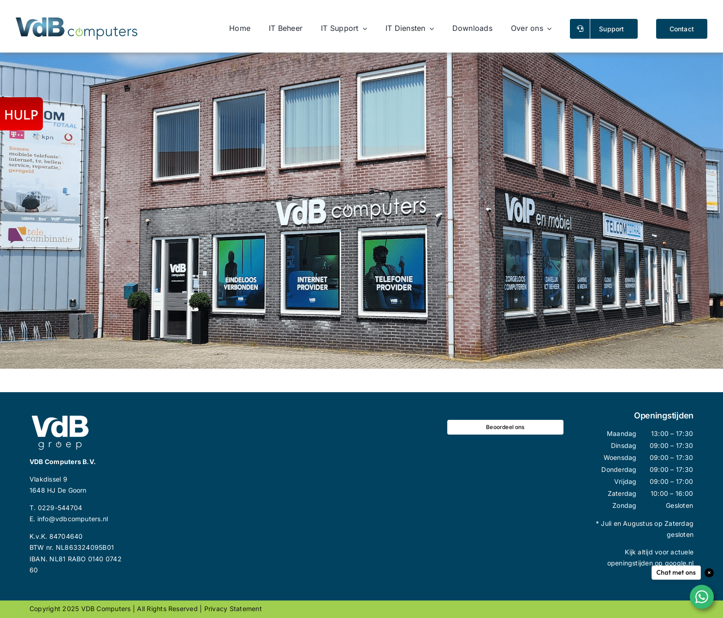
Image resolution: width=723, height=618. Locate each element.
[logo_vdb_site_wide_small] (76, 21)
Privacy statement (233, 608)
